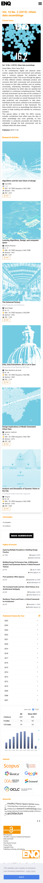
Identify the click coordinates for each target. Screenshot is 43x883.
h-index (7, 721)
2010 (21, 686)
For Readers (7, 522)
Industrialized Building (13, 814)
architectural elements (14, 811)
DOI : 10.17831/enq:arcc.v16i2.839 (17, 313)
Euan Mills (8, 184)
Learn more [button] (30, 871)
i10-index (7, 725)
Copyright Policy (8, 847)
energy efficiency (30, 812)
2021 (21, 639)
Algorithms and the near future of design (19, 181)
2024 (21, 625)
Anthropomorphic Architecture (19, 806)
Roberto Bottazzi (10, 246)
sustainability (14, 808)
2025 (21, 621)
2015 (21, 667)
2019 (21, 649)
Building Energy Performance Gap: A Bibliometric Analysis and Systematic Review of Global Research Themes (21, 564)
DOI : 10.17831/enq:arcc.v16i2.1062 (17, 188)
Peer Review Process (9, 843)
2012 (21, 681)
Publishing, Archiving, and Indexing (14, 849)
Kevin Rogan (9, 308)
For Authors (7, 526)
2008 (21, 695)
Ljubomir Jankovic (11, 432)
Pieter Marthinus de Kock (13, 370)
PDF (7, 196)
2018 (21, 653)
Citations (7, 717)
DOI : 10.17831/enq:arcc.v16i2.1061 (17, 437)
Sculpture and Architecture (11, 816)
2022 (21, 635)
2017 (21, 658)
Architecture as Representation (12, 804)
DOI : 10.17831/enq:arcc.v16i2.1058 (17, 250)
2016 (21, 663)
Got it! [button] (21, 877)
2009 (21, 691)
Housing (36, 814)
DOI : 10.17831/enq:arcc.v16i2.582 (17, 375)
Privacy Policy (7, 845)
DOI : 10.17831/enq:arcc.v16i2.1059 (17, 501)
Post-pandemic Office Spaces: (14, 577)
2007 (21, 700)
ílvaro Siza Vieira (30, 809)
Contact (5, 841)
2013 (21, 677)
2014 (21, 672)
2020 (21, 644)
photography (26, 814)
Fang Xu (7, 497)
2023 (21, 630)
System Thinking (27, 804)
